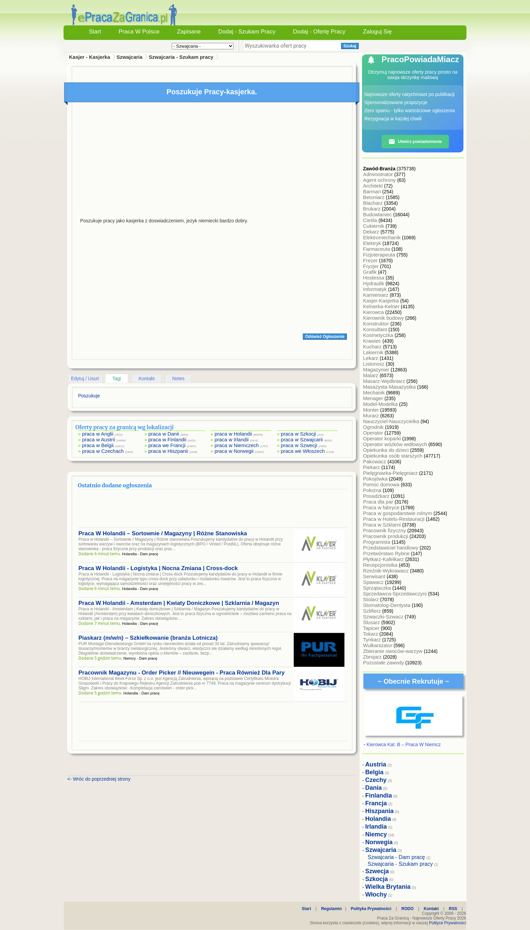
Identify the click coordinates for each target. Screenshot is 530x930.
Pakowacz (375, 461)
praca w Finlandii (167, 439)
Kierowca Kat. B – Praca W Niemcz (404, 744)
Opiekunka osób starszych (393, 456)
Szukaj (349, 46)
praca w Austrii (98, 439)
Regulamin (331, 908)
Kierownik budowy (384, 318)
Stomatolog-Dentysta (387, 605)
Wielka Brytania (388, 886)
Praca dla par (378, 502)
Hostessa (374, 277)
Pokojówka (376, 479)
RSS (453, 908)
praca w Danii (163, 434)
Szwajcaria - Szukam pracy (181, 57)
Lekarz (371, 358)
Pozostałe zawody (384, 662)
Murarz (371, 415)
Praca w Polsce (139, 31)
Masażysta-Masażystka (390, 387)
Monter (371, 410)
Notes (178, 378)
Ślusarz (372, 622)
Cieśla (371, 220)
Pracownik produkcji (386, 536)
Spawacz (374, 582)
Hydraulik (374, 283)
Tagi (116, 378)
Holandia (378, 818)
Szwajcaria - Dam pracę (396, 857)
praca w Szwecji (299, 445)
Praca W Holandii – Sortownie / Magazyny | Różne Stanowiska (162, 533)
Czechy (376, 780)
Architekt (373, 186)
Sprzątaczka (377, 588)
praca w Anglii (98, 434)
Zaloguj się (377, 31)
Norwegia (379, 842)
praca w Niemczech (237, 445)
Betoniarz (374, 197)
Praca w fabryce (382, 507)
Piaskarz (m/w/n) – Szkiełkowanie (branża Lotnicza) (148, 638)
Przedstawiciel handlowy (391, 547)
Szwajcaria (130, 57)
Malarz (371, 375)
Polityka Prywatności (371, 908)
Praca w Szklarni (382, 525)
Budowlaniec (378, 214)
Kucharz (373, 346)
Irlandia (376, 826)
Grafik (370, 272)
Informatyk (375, 289)
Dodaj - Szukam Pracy (246, 31)
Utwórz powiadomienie (415, 141)
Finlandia (378, 795)
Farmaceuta (377, 249)
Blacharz (373, 203)
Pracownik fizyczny (385, 530)
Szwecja (377, 871)
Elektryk (373, 243)
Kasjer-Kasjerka (381, 300)
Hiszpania (379, 811)
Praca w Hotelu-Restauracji (394, 519)
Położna (373, 490)
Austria (375, 764)
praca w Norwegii (234, 451)
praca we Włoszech (303, 451)
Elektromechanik (382, 237)
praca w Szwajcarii (302, 439)
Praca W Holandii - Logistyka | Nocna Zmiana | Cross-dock (158, 568)
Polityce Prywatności (447, 923)
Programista (377, 542)
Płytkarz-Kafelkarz (384, 559)
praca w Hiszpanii (168, 451)
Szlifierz (372, 611)
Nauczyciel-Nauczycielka (391, 421)
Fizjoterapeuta (379, 255)
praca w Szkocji (298, 434)
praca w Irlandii (232, 439)
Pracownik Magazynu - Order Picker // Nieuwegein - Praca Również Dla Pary (181, 672)
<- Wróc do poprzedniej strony (98, 779)
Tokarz (371, 634)
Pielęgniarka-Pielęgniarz (391, 473)
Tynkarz (372, 639)
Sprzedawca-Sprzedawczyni (395, 593)
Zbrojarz (373, 657)
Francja (376, 803)
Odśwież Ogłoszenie (324, 336)
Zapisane (189, 31)
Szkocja (376, 879)
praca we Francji (167, 445)
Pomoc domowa (382, 484)
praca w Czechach (103, 451)
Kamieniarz (376, 295)
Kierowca (374, 312)
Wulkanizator (378, 645)
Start (95, 31)
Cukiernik (374, 226)
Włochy (376, 894)
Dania (373, 787)
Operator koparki (382, 438)
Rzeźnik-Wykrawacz (386, 570)
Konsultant (375, 329)
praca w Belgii (98, 445)
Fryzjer (371, 266)
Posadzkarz (377, 496)
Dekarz (372, 232)
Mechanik (374, 392)
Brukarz (372, 209)
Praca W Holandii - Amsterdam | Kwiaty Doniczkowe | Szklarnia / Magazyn (178, 603)
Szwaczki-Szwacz (384, 616)
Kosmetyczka (378, 335)
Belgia (374, 772)
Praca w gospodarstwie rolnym (398, 513)
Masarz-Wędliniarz (384, 381)
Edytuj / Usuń (85, 378)
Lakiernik (374, 352)
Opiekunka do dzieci (386, 450)
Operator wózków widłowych (395, 444)
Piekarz (372, 467)
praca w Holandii (233, 434)
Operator (373, 433)
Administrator (378, 174)
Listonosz (374, 364)
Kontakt (146, 378)
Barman (372, 191)
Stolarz (371, 599)
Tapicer (372, 628)
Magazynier (377, 369)
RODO (408, 908)
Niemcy (376, 834)
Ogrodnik (374, 427)
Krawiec (373, 341)
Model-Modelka (381, 404)
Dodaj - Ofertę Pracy (319, 31)
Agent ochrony (380, 180)
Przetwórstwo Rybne (387, 553)
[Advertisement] (212, 158)
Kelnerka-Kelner (382, 306)
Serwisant (375, 576)
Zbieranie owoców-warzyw (393, 651)
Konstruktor (376, 323)
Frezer (371, 260)
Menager (373, 398)
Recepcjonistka (381, 565)
